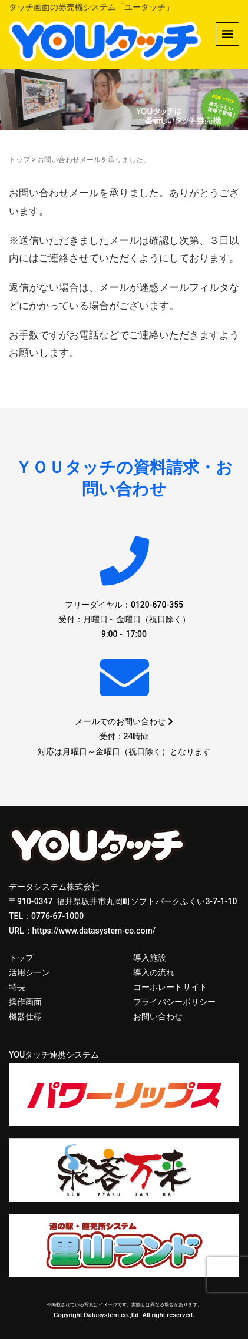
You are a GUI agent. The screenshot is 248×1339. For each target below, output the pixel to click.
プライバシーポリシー (174, 1001)
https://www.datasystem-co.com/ (94, 930)
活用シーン (29, 972)
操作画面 (25, 1001)
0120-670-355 (157, 604)
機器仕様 (25, 1016)
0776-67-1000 (57, 916)
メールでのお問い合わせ (124, 721)
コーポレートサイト (170, 987)
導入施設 (149, 957)
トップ (19, 160)
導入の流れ (153, 972)
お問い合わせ (158, 1016)
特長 (17, 987)
